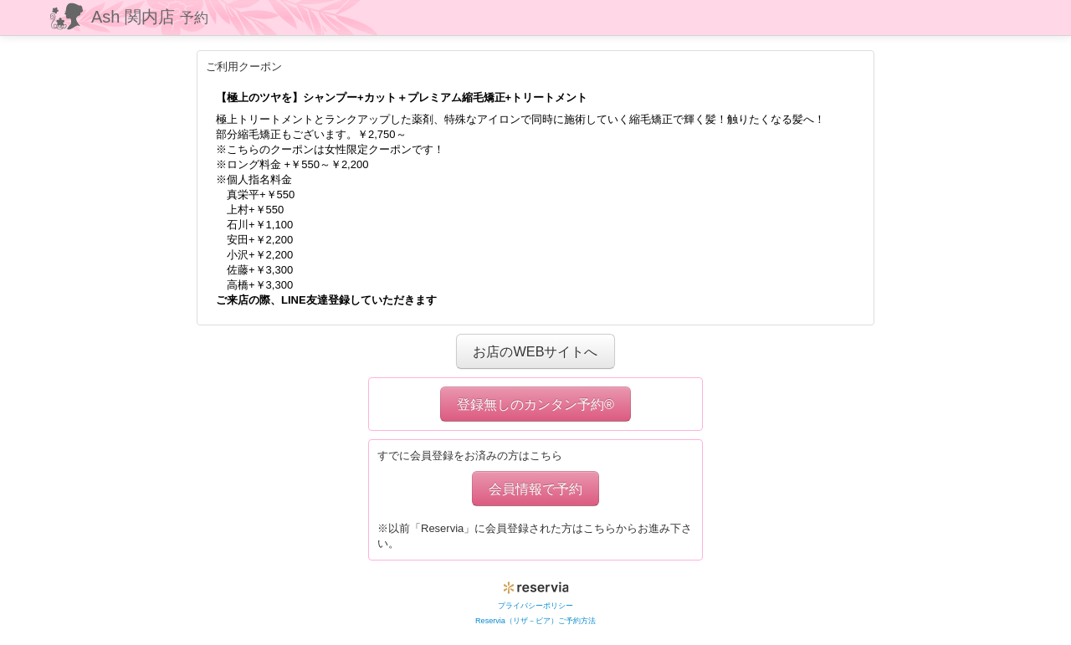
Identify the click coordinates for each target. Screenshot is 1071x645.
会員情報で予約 (535, 488)
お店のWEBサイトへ (535, 351)
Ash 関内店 (149, 17)
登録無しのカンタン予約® (535, 404)
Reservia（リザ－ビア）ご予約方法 (535, 621)
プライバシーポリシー (535, 605)
